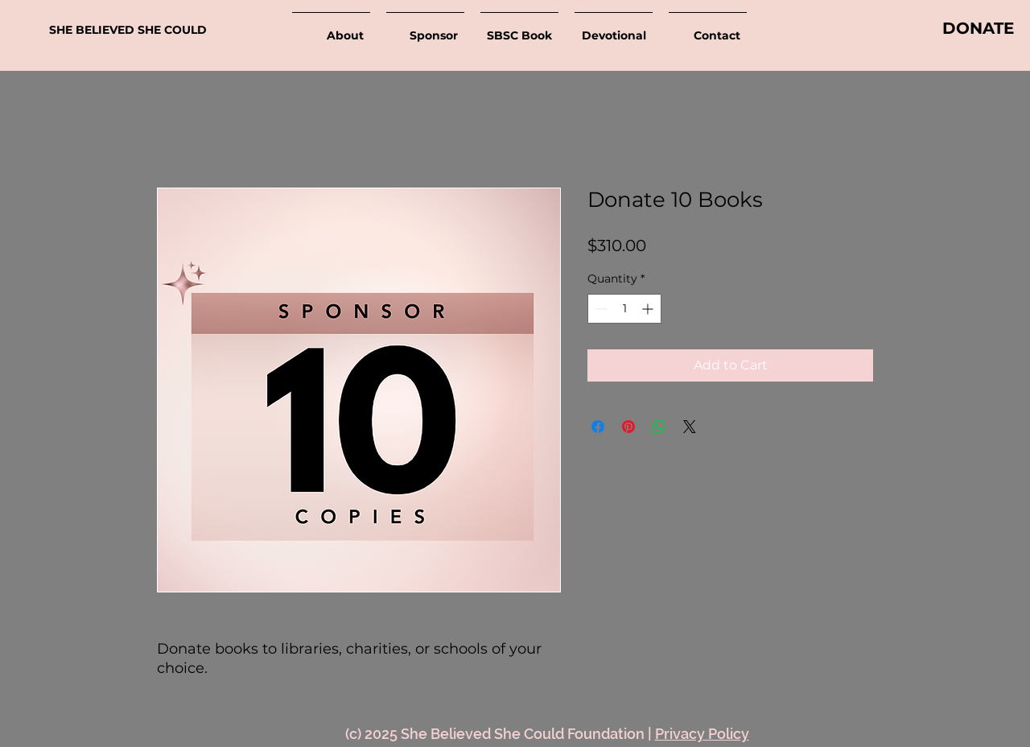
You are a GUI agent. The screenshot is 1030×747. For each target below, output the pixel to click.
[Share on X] (689, 426)
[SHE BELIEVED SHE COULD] (135, 30)
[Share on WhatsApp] (659, 426)
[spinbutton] (624, 309)
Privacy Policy (702, 733)
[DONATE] (978, 28)
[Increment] (649, 309)
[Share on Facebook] (598, 426)
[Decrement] (600, 309)
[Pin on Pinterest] (628, 426)
